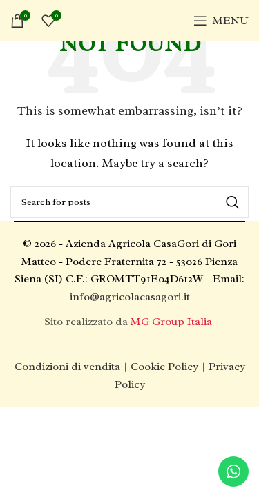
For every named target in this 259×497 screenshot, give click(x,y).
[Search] (129, 202)
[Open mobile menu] (221, 21)
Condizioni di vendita (67, 366)
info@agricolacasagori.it (130, 297)
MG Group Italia (173, 322)
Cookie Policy (164, 366)
